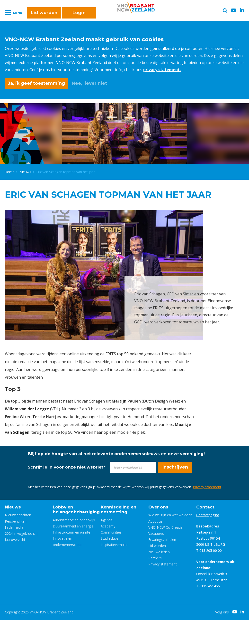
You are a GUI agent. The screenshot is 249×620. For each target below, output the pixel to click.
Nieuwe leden (159, 552)
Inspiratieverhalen (114, 544)
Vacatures (156, 533)
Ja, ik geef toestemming (36, 83)
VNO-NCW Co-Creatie (165, 527)
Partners (155, 558)
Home (9, 171)
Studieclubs (109, 538)
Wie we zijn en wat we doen (170, 515)
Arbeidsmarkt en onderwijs (74, 520)
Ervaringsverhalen (162, 539)
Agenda (107, 520)
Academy (108, 526)
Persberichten (16, 521)
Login (79, 12)
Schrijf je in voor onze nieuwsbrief (67, 467)
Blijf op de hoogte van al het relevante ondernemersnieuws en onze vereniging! (116, 453)
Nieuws (25, 171)
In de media (14, 527)
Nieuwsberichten (18, 515)
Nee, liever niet (89, 83)
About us (155, 521)
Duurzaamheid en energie (73, 526)
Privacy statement (207, 487)
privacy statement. (162, 69)
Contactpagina (207, 515)
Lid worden (44, 12)
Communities (111, 532)
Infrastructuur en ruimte (71, 532)
